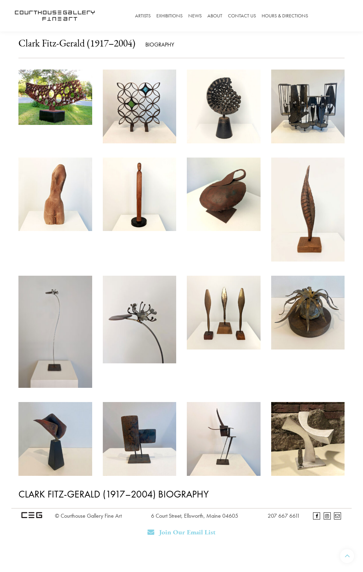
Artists (143, 15)
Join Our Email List (181, 532)
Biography (159, 44)
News (195, 15)
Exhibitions (169, 15)
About (214, 15)
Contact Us (242, 15)
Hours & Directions (285, 15)
